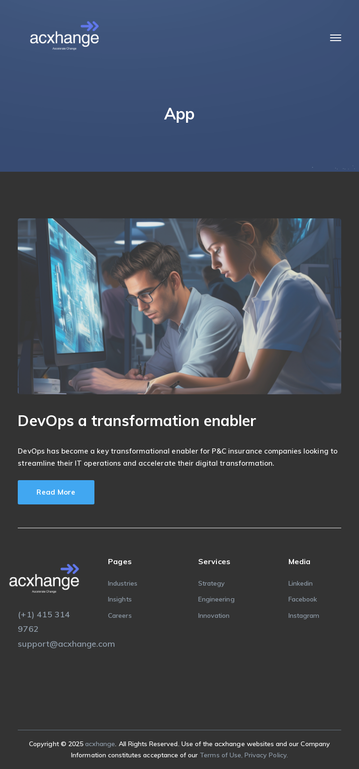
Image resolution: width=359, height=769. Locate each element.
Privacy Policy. (266, 755)
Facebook (302, 599)
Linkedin (300, 583)
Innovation (214, 615)
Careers (119, 615)
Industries (122, 583)
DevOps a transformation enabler (137, 420)
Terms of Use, (222, 755)
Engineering (216, 599)
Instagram (303, 615)
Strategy (211, 583)
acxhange (100, 744)
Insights (119, 599)
